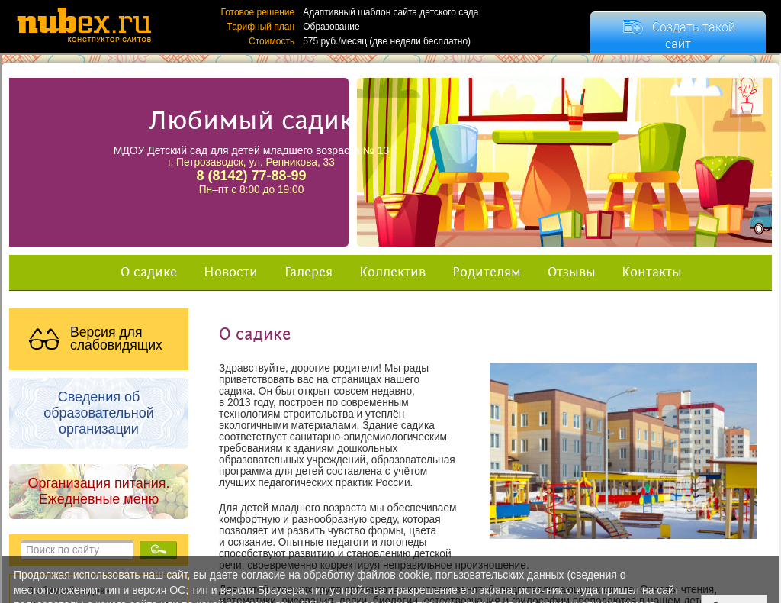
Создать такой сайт (693, 35)
